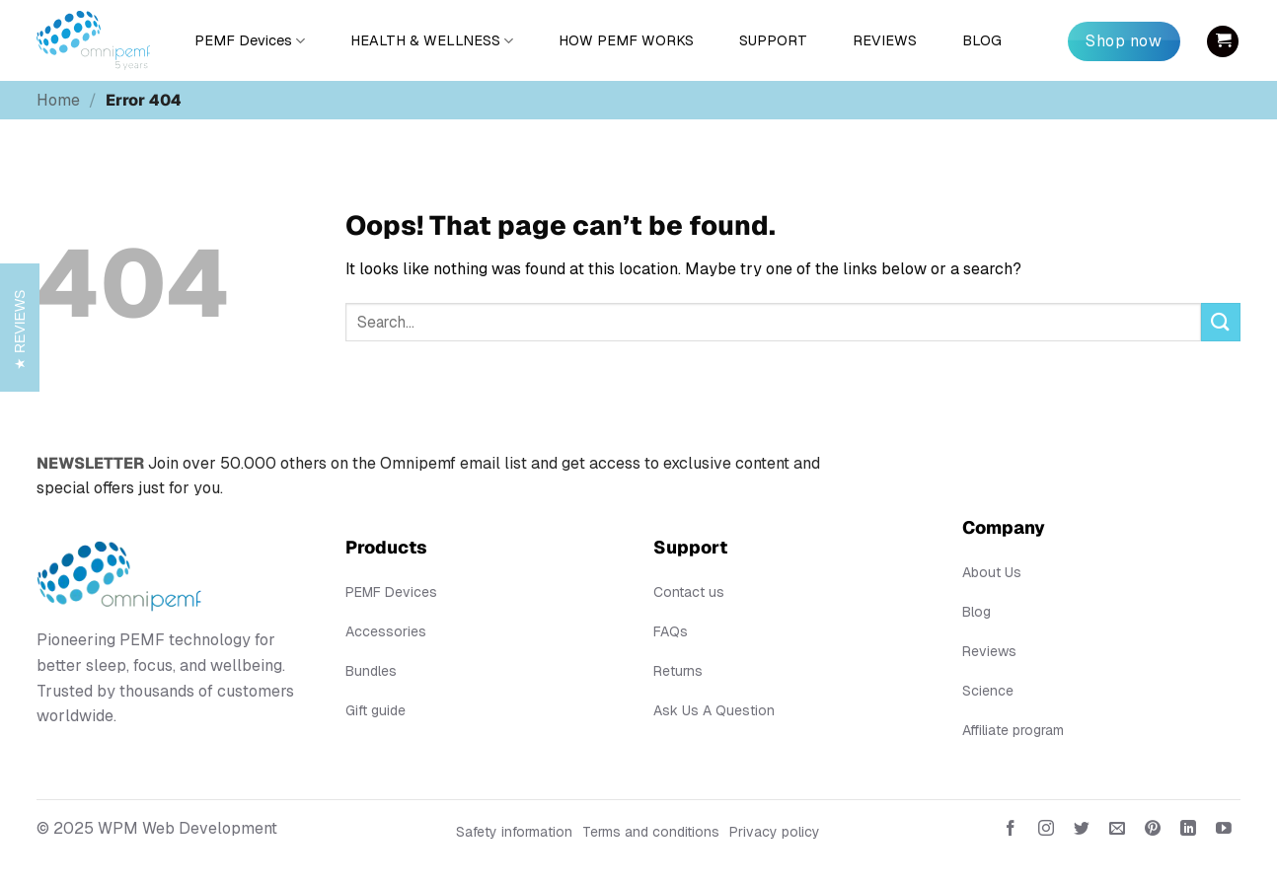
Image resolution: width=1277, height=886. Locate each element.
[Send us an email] (1117, 832)
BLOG (982, 40)
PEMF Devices (249, 41)
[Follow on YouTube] (1224, 832)
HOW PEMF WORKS (626, 40)
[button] (1223, 41)
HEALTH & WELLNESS (431, 41)
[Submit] (1220, 322)
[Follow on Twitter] (1082, 832)
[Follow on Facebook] (1010, 832)
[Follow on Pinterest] (1153, 832)
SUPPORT (773, 40)
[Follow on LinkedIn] (1188, 832)
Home (58, 100)
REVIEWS (885, 40)
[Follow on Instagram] (1045, 832)
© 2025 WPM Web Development (157, 828)
